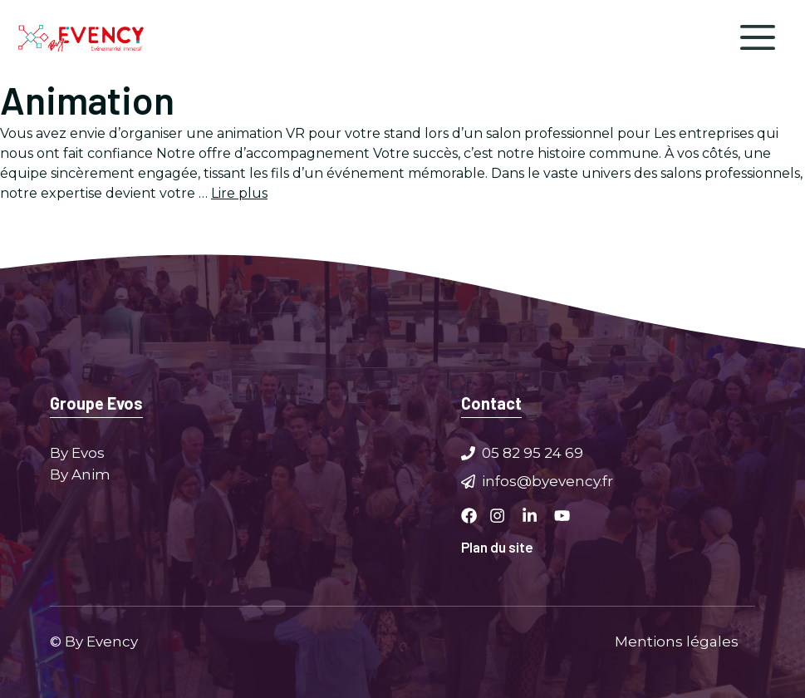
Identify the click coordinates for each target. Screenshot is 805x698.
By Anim (80, 473)
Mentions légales (677, 640)
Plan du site (497, 546)
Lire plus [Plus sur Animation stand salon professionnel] (239, 193)
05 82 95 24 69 (532, 453)
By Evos (77, 453)
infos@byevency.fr (547, 480)
